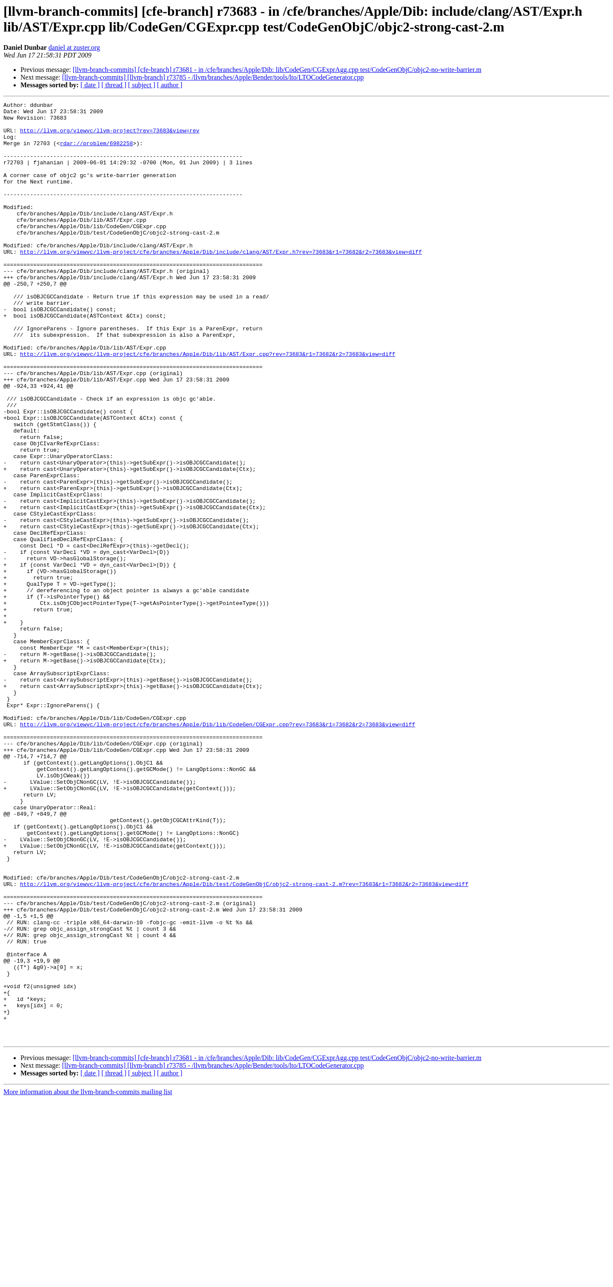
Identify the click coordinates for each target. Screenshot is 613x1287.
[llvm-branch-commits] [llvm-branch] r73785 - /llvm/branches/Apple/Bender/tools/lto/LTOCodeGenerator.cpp (213, 77)
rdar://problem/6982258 (96, 152)
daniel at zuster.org (74, 47)
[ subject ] (141, 85)
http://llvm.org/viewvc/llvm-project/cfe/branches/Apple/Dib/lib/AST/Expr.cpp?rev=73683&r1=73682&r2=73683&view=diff (207, 405)
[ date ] (90, 85)
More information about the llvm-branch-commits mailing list (87, 1279)
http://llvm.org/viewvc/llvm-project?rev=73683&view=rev (109, 136)
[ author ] (170, 85)
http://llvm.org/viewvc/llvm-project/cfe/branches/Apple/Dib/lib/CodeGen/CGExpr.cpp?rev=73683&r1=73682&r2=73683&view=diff (217, 849)
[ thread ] (113, 85)
